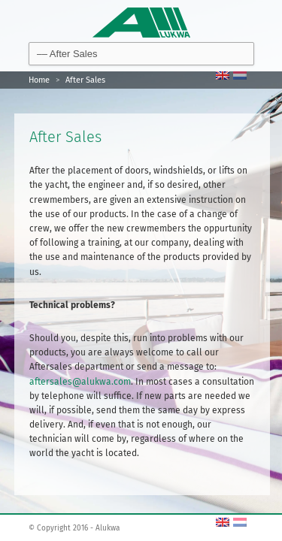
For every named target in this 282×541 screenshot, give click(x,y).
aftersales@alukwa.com (80, 381)
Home (39, 80)
